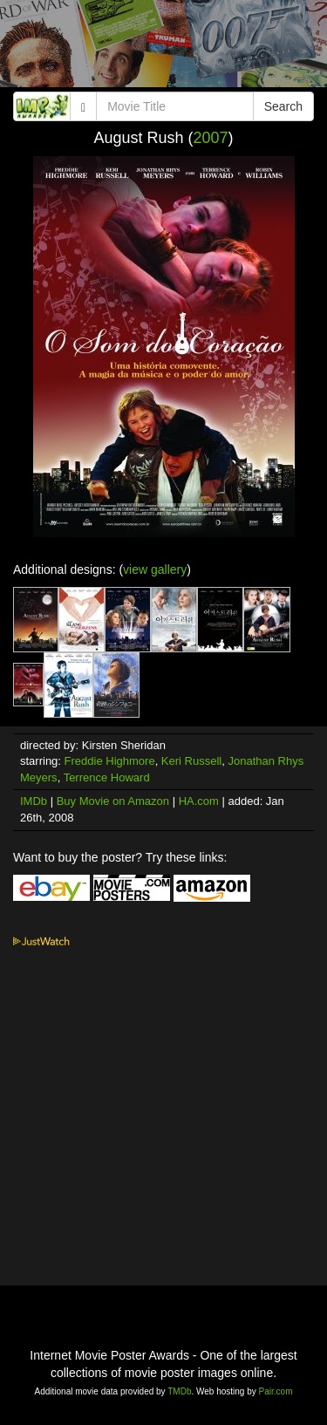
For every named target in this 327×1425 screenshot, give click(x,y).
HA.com (199, 801)
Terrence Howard (107, 777)
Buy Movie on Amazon (113, 801)
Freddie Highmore (110, 760)
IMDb (33, 801)
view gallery (155, 569)
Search (283, 106)
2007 (211, 138)
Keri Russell (191, 760)
